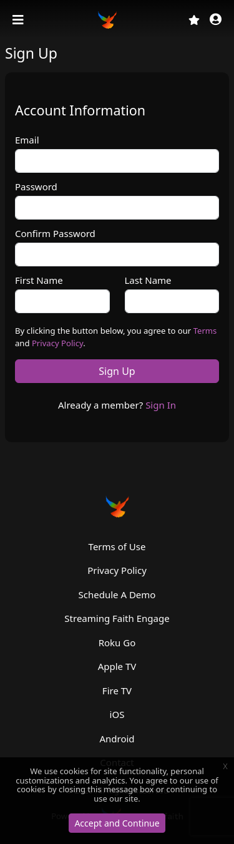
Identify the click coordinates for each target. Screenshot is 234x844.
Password (36, 186)
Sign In (160, 405)
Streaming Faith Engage (116, 618)
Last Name (148, 280)
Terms (205, 330)
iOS (117, 714)
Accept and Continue (116, 823)
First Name (39, 280)
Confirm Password (55, 233)
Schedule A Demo (117, 594)
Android (116, 738)
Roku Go (117, 642)
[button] (216, 20)
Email (27, 139)
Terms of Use (117, 546)
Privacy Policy (57, 343)
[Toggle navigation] (19, 20)
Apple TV (117, 666)
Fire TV (117, 690)
